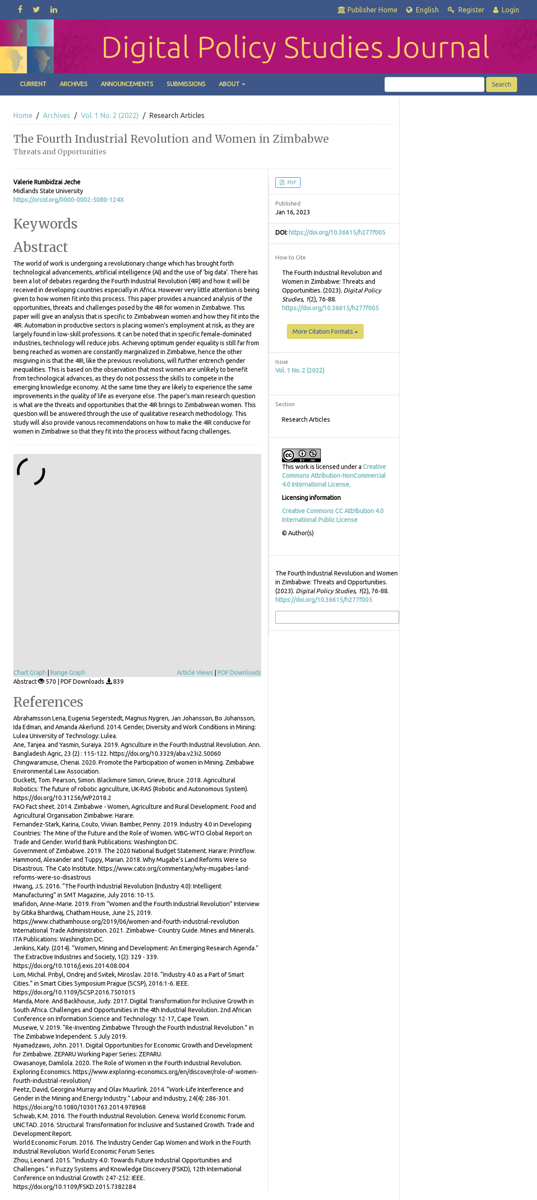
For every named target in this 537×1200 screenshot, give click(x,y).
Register (466, 10)
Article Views (195, 672)
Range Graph (67, 672)
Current (33, 84)
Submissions (186, 84)
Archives (74, 84)
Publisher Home (367, 10)
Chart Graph (29, 672)
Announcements (127, 84)
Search (501, 84)
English (422, 10)
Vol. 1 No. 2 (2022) (110, 115)
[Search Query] (434, 84)
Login (506, 10)
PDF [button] (291, 182)
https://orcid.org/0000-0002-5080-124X (68, 199)
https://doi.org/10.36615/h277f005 (337, 232)
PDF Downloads (239, 672)
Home (22, 115)
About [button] (232, 84)
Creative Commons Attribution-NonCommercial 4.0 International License (334, 475)
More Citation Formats (325, 331)
